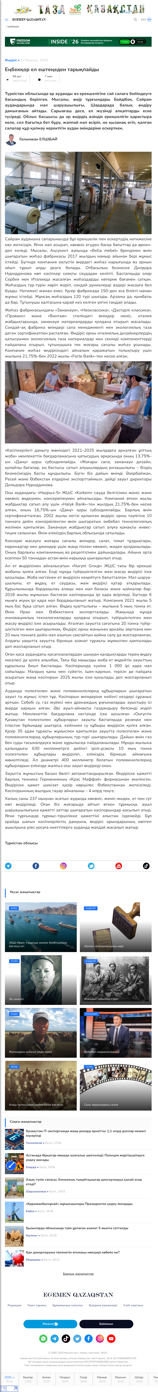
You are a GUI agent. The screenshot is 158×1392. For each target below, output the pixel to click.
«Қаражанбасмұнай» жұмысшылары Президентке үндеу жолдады (79, 1204)
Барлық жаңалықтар (78, 1274)
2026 (9, 1379)
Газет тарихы (37, 1305)
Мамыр (102, 1379)
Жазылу (50, 1324)
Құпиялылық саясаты (67, 1305)
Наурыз (65, 1379)
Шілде (139, 1379)
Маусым (120, 1379)
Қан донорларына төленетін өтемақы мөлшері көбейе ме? (73, 1252)
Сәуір (83, 1379)
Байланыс (106, 1324)
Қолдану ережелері (103, 1305)
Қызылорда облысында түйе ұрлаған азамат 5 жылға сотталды (77, 1228)
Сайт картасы (133, 1305)
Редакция (14, 1305)
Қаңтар (28, 1379)
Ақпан (46, 1379)
